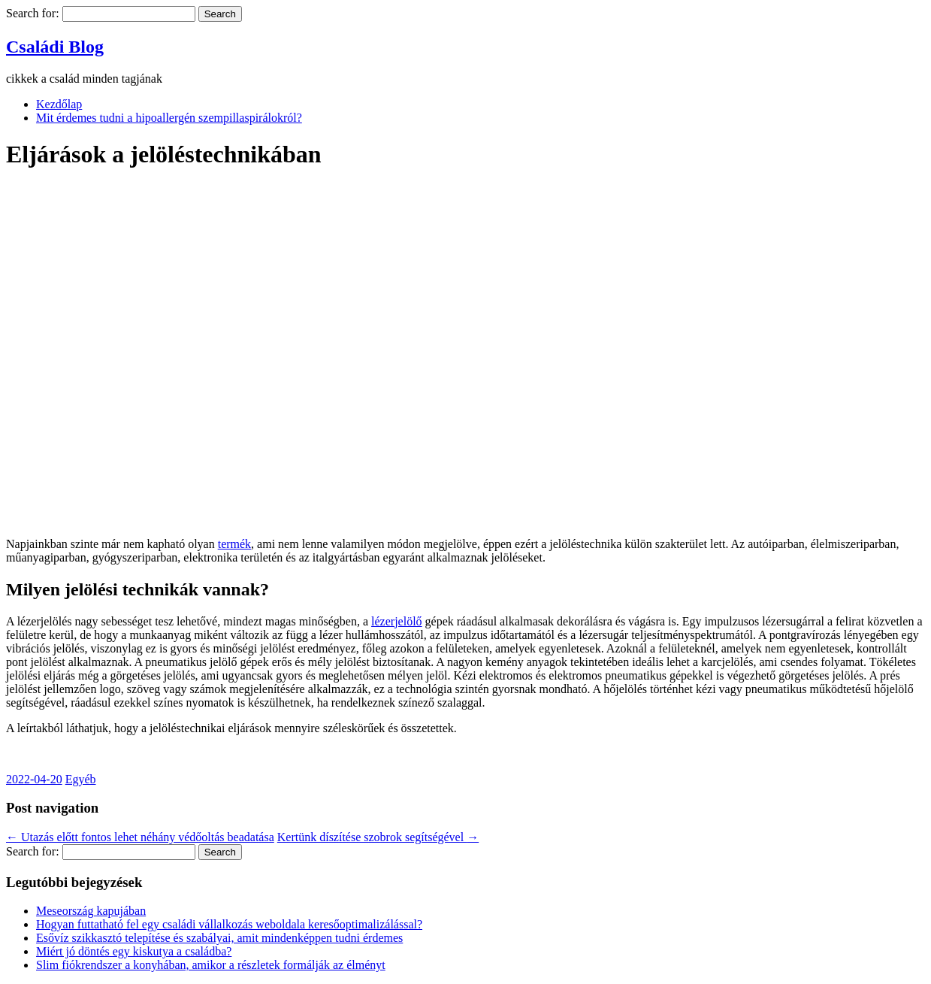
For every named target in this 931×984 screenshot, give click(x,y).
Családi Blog (55, 46)
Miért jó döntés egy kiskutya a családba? (133, 951)
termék (234, 543)
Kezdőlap (59, 104)
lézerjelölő (396, 621)
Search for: (32, 13)
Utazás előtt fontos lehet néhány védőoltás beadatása (140, 837)
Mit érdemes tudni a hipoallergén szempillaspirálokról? (169, 117)
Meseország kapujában (91, 910)
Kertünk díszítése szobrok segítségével (378, 837)
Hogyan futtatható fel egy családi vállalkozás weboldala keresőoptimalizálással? (229, 924)
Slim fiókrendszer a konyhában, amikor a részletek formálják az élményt (210, 964)
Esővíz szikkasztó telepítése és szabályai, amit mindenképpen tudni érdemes (219, 937)
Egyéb (80, 779)
